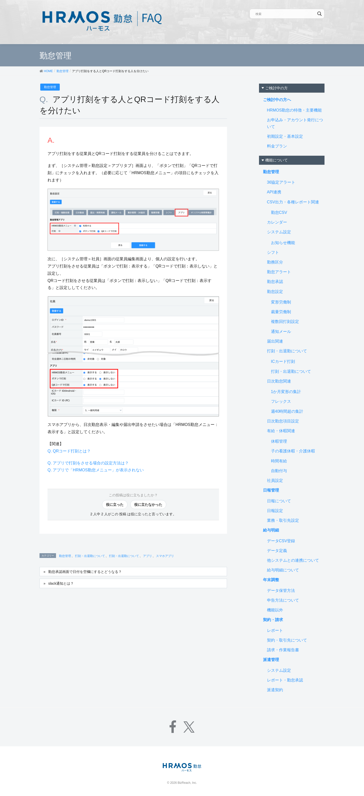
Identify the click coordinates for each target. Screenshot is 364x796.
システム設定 (279, 232)
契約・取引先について (287, 640)
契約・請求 (273, 620)
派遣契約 (275, 690)
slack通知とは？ (61, 583)
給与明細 (271, 530)
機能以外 (275, 610)
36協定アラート (281, 182)
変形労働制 (281, 302)
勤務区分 (275, 262)
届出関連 (275, 341)
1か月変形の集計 (286, 392)
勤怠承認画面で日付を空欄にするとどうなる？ (85, 572)
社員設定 (275, 480)
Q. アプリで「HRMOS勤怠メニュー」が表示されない (96, 470)
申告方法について (283, 600)
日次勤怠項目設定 (283, 421)
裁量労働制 (281, 312)
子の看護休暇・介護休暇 (293, 451)
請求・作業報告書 (283, 650)
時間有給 (279, 461)
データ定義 (277, 550)
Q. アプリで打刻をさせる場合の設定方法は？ (88, 463)
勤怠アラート (279, 272)
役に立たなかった (148, 505)
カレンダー (277, 222)
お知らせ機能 (283, 243)
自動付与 (279, 471)
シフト (273, 252)
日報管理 (271, 490)
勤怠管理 (50, 87)
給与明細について (283, 570)
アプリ (147, 556)
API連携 (274, 192)
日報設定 (275, 511)
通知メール (281, 331)
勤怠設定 (275, 291)
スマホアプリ (165, 556)
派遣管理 (271, 660)
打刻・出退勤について (90, 556)
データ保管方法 (281, 590)
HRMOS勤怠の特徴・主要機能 (294, 110)
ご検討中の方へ (277, 100)
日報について (279, 501)
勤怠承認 (275, 281)
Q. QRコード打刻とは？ (69, 451)
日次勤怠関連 (279, 381)
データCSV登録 (281, 541)
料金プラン (277, 146)
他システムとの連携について (293, 560)
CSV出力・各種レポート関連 (293, 202)
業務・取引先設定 (283, 520)
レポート (275, 630)
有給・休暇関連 (281, 431)
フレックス (281, 401)
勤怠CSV (279, 212)
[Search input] (286, 13)
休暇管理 (279, 441)
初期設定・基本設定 (285, 136)
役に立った (115, 505)
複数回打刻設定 (285, 321)
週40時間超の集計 (287, 411)
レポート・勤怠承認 (285, 680)
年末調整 (271, 580)
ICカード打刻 (283, 361)
